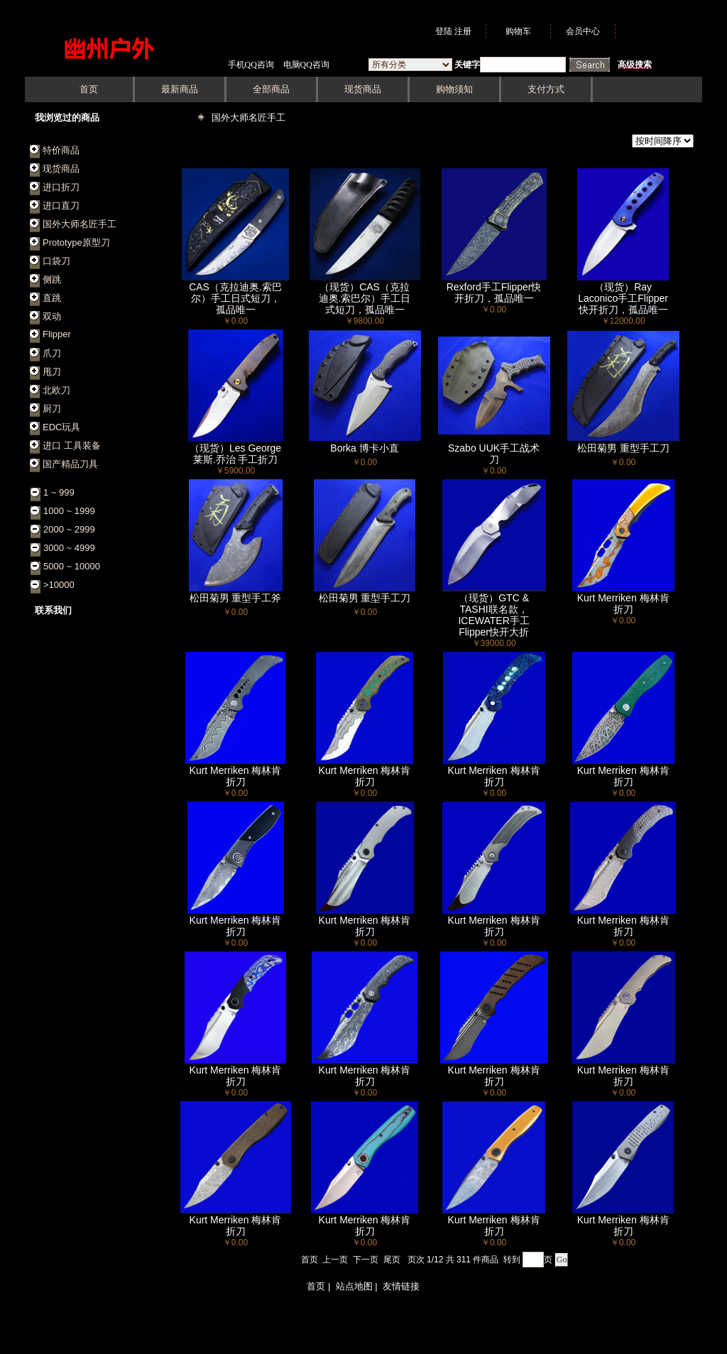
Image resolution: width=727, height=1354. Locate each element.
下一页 (365, 1260)
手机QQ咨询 (251, 65)
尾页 (391, 1260)
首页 (309, 1260)
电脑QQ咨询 (306, 65)
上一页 (335, 1260)
